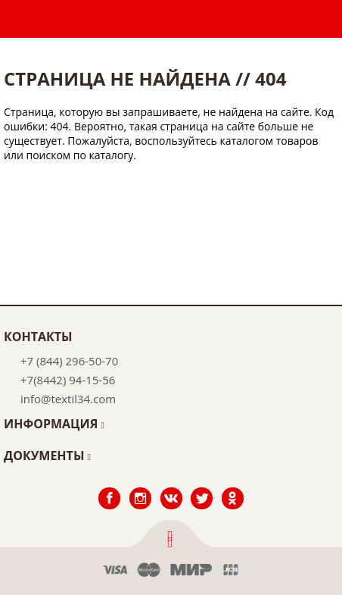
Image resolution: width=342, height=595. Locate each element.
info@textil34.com (68, 398)
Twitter (202, 487)
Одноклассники (232, 487)
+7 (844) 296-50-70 (69, 360)
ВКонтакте (171, 487)
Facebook (108, 487)
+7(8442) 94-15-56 (67, 379)
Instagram (140, 487)
